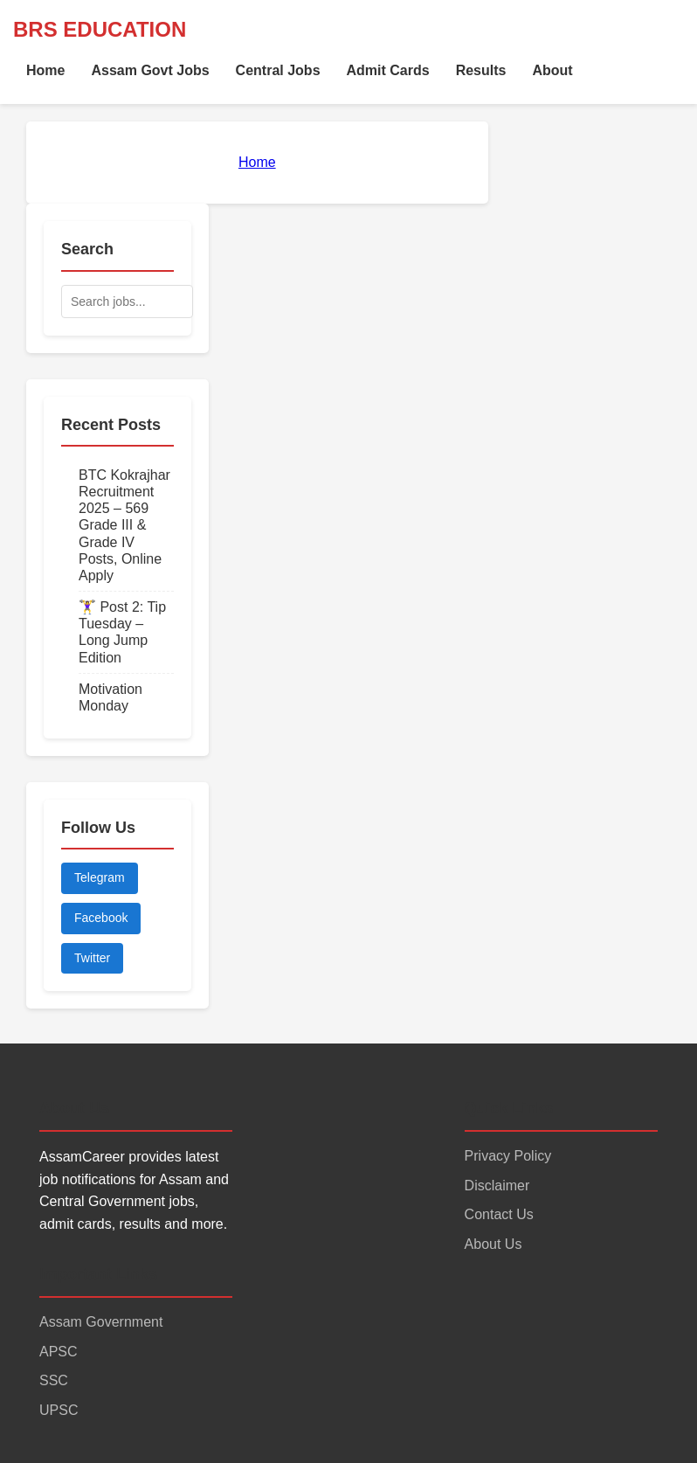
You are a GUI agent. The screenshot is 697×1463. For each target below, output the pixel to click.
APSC (58, 1351)
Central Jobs (278, 70)
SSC (53, 1380)
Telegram (99, 877)
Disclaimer (497, 1185)
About (552, 70)
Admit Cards (388, 70)
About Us (493, 1244)
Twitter (92, 958)
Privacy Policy (508, 1155)
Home (45, 70)
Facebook (101, 918)
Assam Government (100, 1321)
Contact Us (499, 1214)
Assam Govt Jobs (150, 70)
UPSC (58, 1410)
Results (481, 70)
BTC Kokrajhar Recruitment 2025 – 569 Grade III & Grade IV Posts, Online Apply (124, 525)
